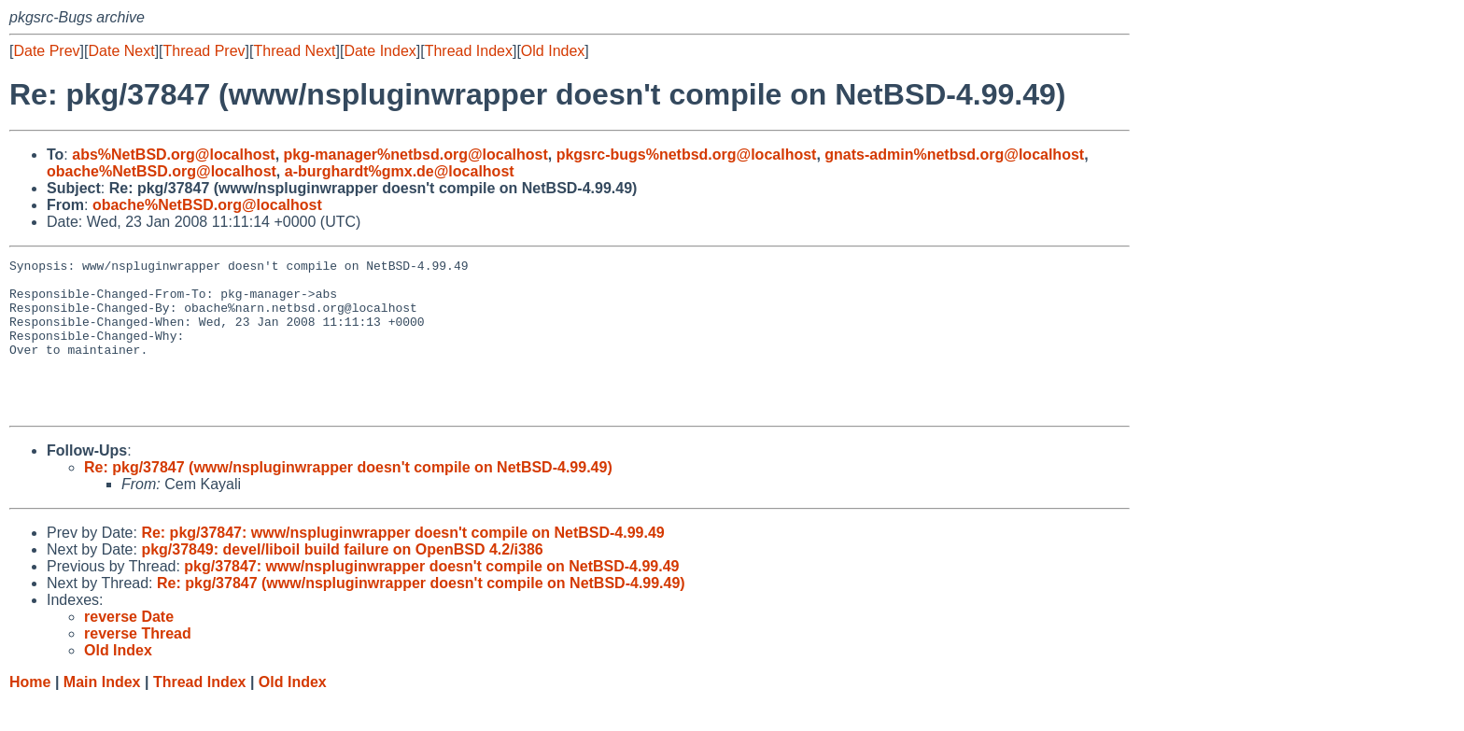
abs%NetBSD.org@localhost (173, 154)
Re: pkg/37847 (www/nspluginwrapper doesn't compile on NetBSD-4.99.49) (348, 498)
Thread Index (469, 51)
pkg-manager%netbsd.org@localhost (416, 154)
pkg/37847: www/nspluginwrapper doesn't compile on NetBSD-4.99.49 (431, 597)
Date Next (121, 51)
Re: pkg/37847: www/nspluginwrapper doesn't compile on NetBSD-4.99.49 (402, 563)
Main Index (102, 713)
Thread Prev (204, 51)
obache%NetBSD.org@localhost (161, 171)
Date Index (379, 51)
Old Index (552, 51)
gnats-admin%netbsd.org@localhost (954, 154)
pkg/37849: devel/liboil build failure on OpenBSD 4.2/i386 (341, 580)
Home (29, 713)
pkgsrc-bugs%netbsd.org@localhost (686, 154)
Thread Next (294, 51)
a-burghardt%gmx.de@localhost (399, 171)
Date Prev (46, 51)
